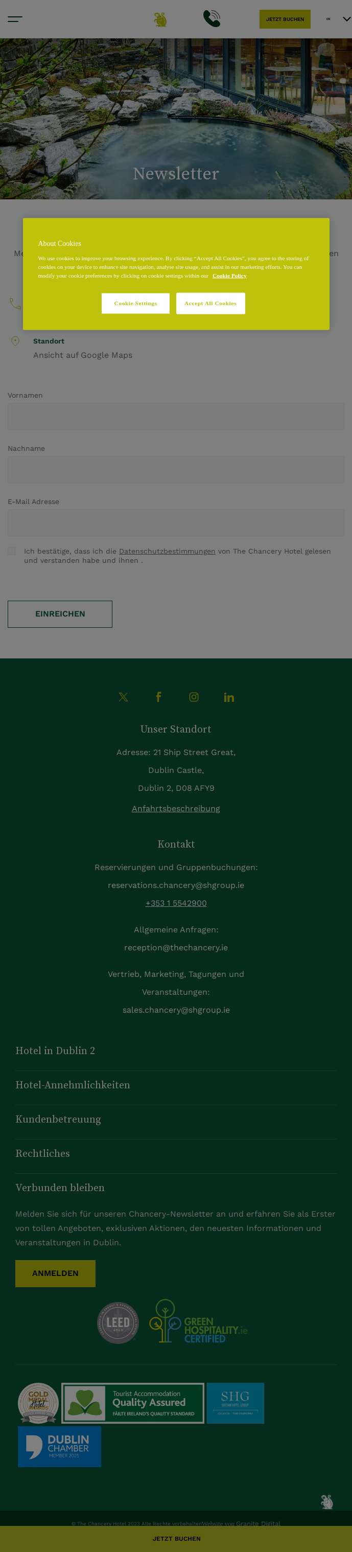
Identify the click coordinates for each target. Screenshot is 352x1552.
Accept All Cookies (210, 303)
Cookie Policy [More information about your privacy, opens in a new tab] (230, 275)
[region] (176, 274)
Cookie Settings (135, 303)
